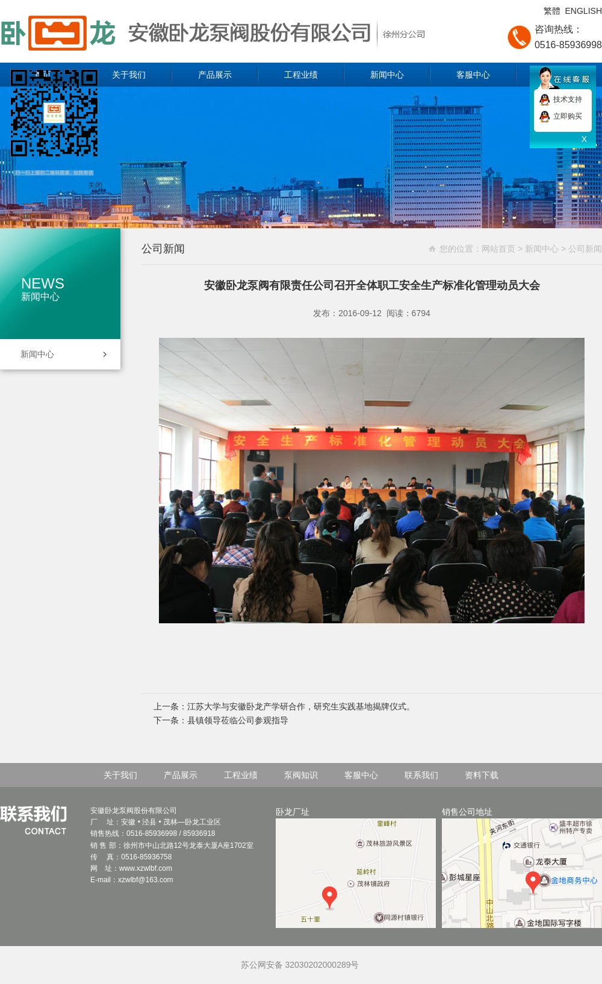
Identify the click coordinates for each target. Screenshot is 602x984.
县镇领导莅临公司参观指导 (237, 720)
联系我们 (421, 775)
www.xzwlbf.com (145, 868)
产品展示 (215, 74)
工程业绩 (301, 74)
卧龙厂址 (356, 867)
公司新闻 (585, 249)
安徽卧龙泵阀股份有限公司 (229, 31)
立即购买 (567, 116)
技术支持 (567, 99)
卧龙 (192, 822)
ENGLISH (583, 11)
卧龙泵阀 (119, 810)
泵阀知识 (301, 775)
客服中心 (473, 74)
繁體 (552, 11)
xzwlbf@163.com (145, 880)
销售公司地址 (522, 867)
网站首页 (498, 249)
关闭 (95, 185)
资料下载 (481, 775)
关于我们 (129, 74)
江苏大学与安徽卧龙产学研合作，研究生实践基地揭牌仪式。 (301, 706)
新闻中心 (387, 74)
